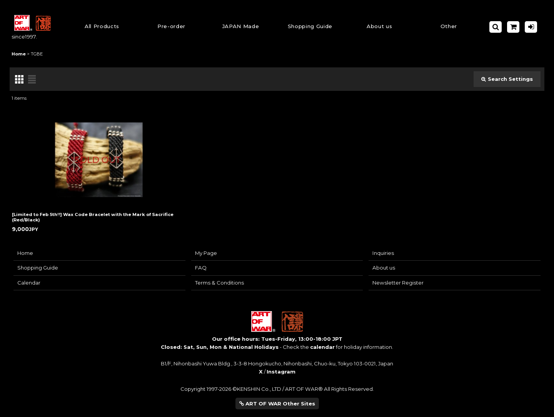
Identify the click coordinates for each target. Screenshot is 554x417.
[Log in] (531, 27)
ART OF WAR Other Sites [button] (277, 403)
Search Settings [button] (507, 79)
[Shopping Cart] (513, 27)
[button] (310, 27)
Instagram (281, 371)
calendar (322, 347)
